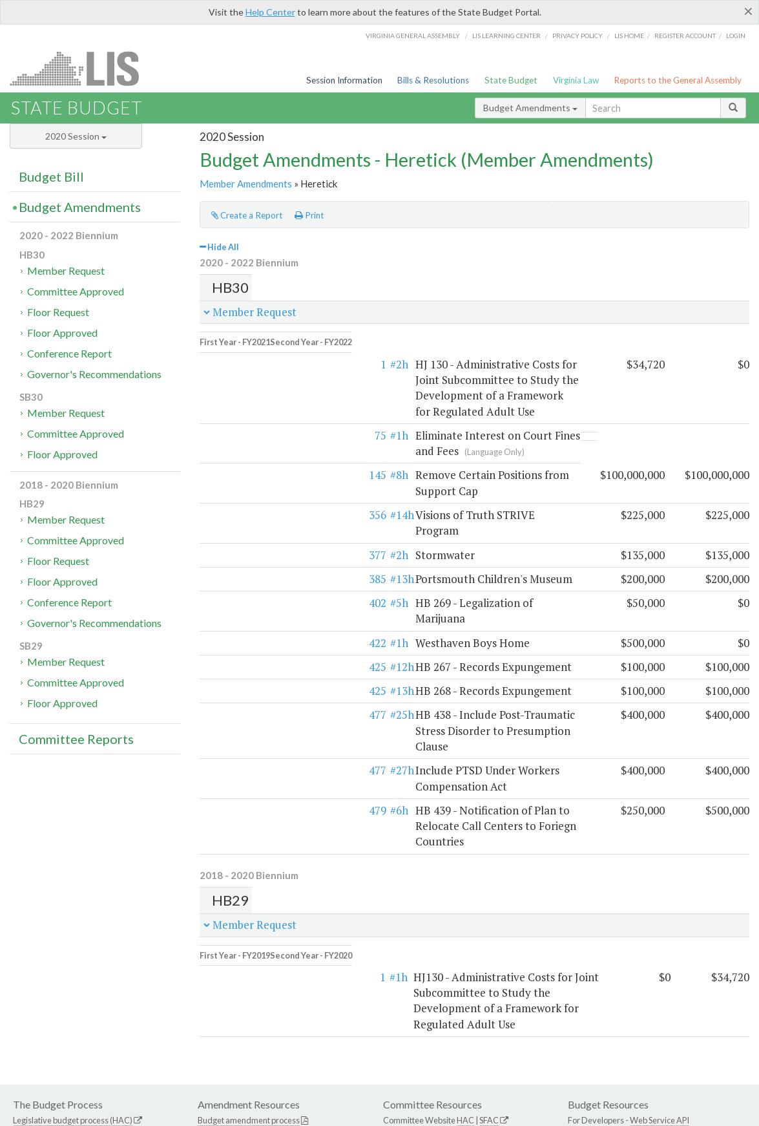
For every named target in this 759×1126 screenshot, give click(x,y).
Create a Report (247, 215)
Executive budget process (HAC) (71, 991)
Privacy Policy (577, 35)
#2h (264, 355)
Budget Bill (51, 176)
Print (309, 215)
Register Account (685, 35)
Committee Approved (75, 291)
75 (245, 411)
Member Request (66, 270)
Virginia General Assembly (413, 35)
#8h (264, 450)
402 (242, 547)
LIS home (629, 35)
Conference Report (69, 353)
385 (242, 523)
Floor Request (58, 312)
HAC (465, 978)
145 (242, 450)
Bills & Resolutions (433, 80)
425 (242, 595)
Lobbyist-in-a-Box (397, 1097)
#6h (264, 707)
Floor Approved (62, 332)
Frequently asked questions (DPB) (74, 1018)
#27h (266, 683)
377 (242, 499)
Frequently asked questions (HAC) (260, 991)
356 (242, 474)
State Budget (510, 80)
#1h (264, 411)
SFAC (489, 978)
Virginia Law (576, 80)
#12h (266, 595)
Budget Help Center (603, 991)
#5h (264, 547)
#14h (266, 474)
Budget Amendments (530, 107)
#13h (266, 523)
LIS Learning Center (506, 35)
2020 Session (76, 136)
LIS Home (340, 1097)
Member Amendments (246, 183)
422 (242, 571)
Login (735, 35)
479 (242, 707)
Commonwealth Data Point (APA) (72, 1004)
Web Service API (659, 978)
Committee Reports (76, 739)
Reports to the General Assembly (678, 80)
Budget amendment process (249, 978)
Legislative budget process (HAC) (72, 978)
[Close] (748, 11)
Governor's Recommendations (94, 374)
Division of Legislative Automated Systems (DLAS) (535, 1113)
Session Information (344, 80)
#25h (266, 643)
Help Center (270, 11)
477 (242, 643)
